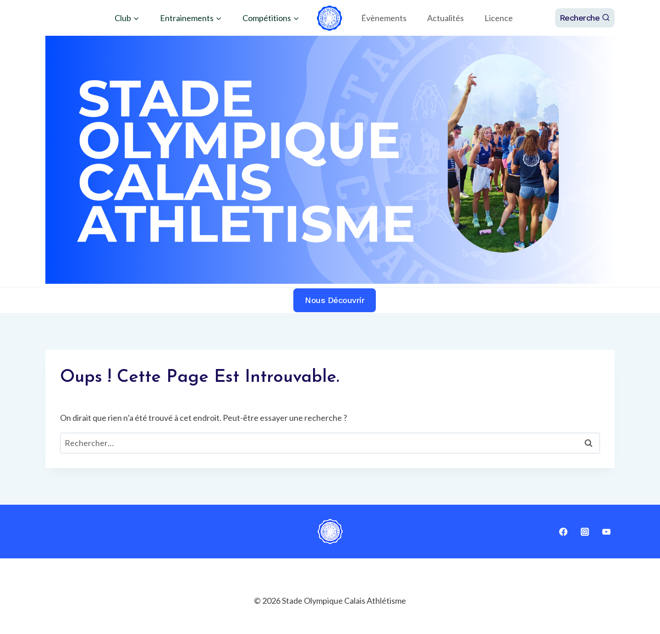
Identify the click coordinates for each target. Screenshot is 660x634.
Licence (498, 18)
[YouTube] (606, 532)
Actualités (445, 18)
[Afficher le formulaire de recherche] (585, 18)
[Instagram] (585, 532)
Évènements (384, 18)
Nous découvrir (334, 300)
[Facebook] (563, 532)
